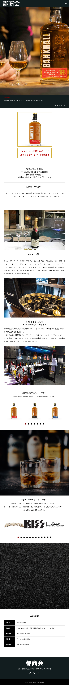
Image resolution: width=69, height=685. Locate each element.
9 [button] (42, 537)
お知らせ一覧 (58, 105)
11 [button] (47, 537)
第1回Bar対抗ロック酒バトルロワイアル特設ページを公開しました (24, 101)
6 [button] (40, 424)
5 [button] (37, 424)
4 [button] (34, 424)
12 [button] (50, 537)
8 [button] (39, 537)
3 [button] (31, 424)
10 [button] (45, 537)
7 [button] (43, 424)
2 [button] (28, 424)
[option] (14, 411)
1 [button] (25, 424)
